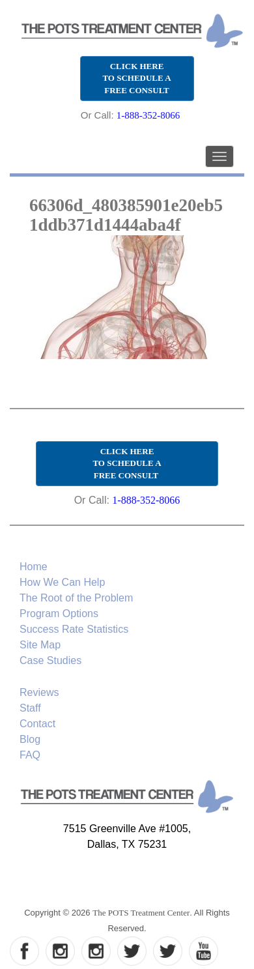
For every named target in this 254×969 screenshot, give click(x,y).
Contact (37, 723)
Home (34, 566)
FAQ (30, 754)
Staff (30, 708)
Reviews (39, 692)
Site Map (40, 644)
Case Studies (50, 660)
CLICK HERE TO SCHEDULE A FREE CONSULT (136, 78)
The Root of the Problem (76, 597)
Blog (30, 739)
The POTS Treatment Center (141, 913)
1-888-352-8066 (148, 115)
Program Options (59, 613)
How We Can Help (62, 582)
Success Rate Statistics (74, 629)
